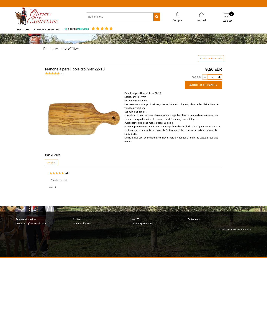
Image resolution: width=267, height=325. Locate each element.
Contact (77, 219)
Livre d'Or (135, 219)
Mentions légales (82, 223)
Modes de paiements (141, 223)
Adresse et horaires (47, 29)
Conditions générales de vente (31, 223)
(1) (62, 74)
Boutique (23, 29)
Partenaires (194, 219)
